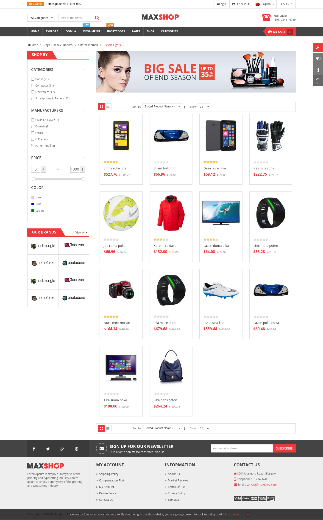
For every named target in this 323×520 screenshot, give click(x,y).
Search (97, 17)
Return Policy (107, 493)
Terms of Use (176, 487)
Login (221, 4)
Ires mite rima (263, 168)
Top (318, 80)
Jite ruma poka (114, 245)
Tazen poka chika (266, 322)
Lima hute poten (265, 245)
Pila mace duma (166, 322)
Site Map (173, 500)
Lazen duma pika (216, 245)
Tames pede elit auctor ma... (64, 4)
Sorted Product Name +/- (160, 106)
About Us (174, 474)
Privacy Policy (176, 493)
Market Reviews (178, 480)
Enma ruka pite (115, 168)
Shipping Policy (108, 474)
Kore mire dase (165, 245)
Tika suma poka (115, 400)
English (263, 4)
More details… (232, 514)
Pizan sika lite (213, 322)
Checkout (243, 4)
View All (80, 232)
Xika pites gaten (165, 400)
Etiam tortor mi (165, 168)
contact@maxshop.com (262, 484)
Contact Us (106, 500)
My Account (106, 487)
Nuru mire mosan (117, 322)
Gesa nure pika (214, 168)
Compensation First (111, 480)
